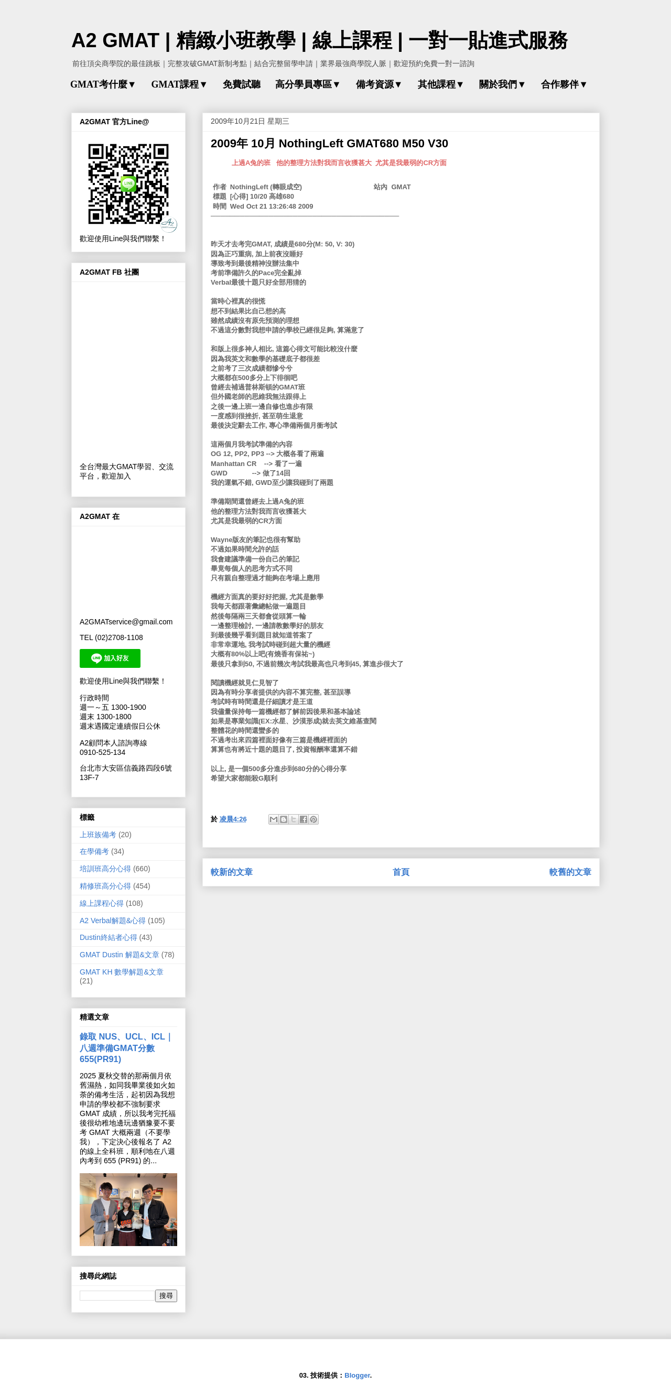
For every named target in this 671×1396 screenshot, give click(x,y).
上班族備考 (98, 834)
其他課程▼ (441, 84)
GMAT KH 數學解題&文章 (122, 972)
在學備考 (94, 851)
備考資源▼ (379, 84)
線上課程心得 (102, 903)
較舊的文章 (570, 872)
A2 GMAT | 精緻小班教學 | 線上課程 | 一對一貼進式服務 (319, 40)
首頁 (401, 872)
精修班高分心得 (105, 886)
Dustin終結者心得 (108, 937)
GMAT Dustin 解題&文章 (119, 954)
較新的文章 (232, 872)
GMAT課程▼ (179, 84)
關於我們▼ (502, 84)
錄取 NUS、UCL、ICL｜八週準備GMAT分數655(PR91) (127, 1048)
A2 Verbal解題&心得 (113, 920)
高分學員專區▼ (308, 84)
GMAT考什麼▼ (103, 84)
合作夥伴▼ (564, 84)
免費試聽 (242, 84)
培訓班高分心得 (105, 868)
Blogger (357, 1375)
